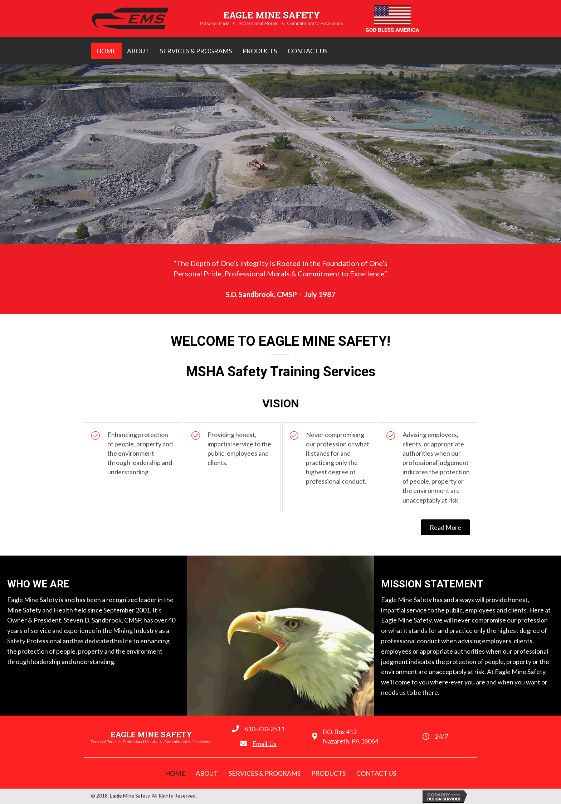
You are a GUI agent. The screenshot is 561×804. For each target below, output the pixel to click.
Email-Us (264, 743)
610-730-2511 (264, 729)
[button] (445, 527)
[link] (106, 51)
